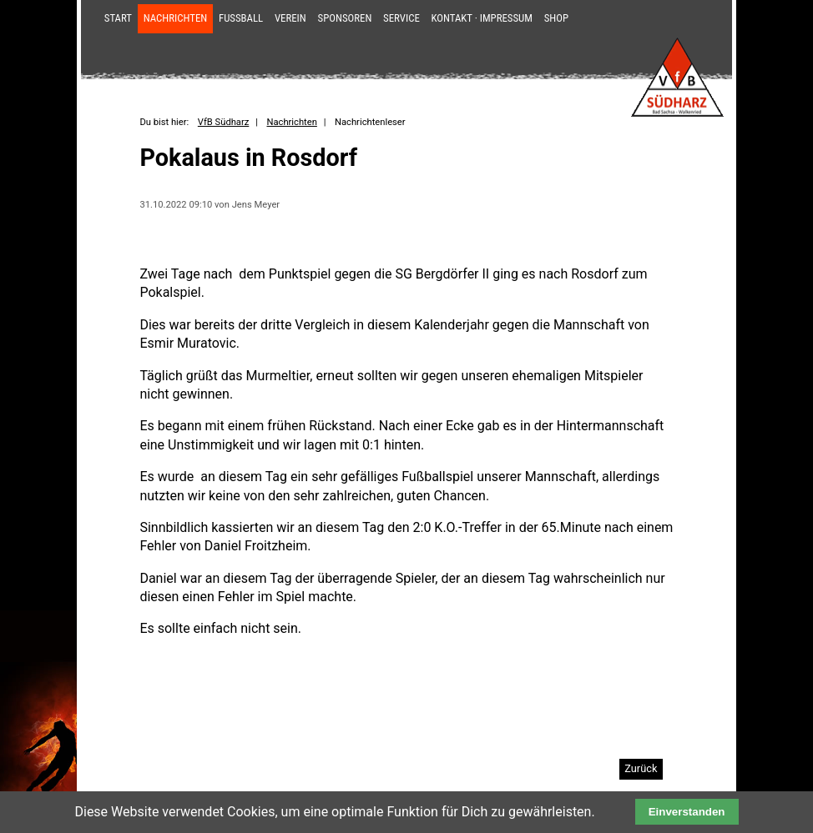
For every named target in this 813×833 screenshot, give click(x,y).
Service (401, 18)
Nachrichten (176, 18)
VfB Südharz (223, 122)
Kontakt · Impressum (482, 18)
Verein (290, 18)
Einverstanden (687, 811)
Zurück (640, 768)
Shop (556, 18)
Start (118, 18)
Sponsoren (345, 18)
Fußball (241, 18)
